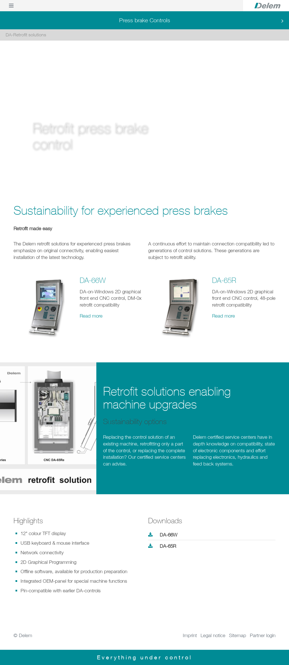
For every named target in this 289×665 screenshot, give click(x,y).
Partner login (262, 635)
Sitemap (237, 635)
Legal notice (213, 635)
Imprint (190, 635)
